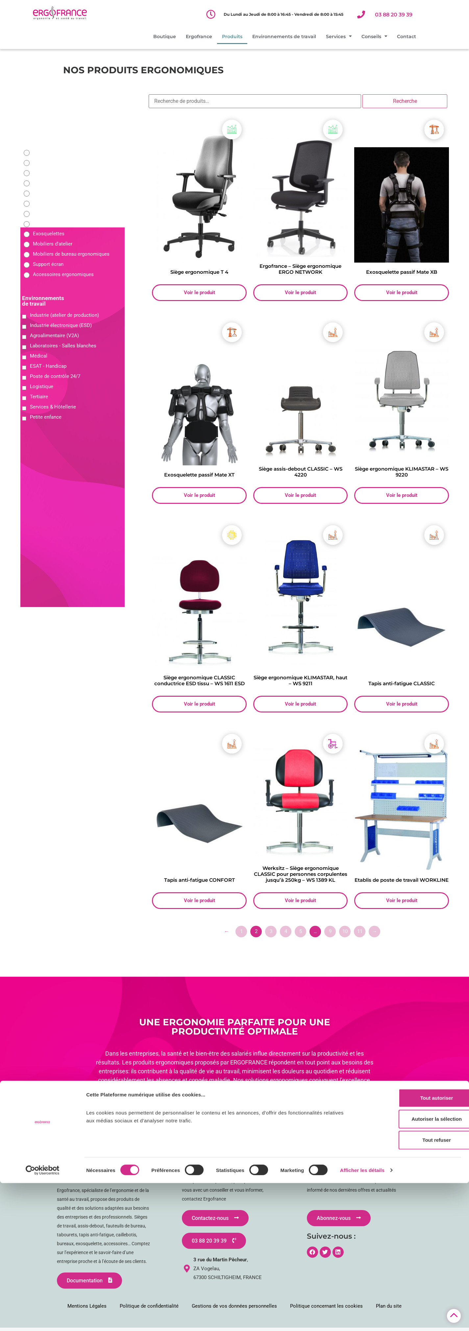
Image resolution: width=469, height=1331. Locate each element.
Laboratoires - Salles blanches (63, 346)
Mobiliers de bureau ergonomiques (71, 254)
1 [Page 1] (241, 934)
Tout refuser (414, 1288)
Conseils (374, 36)
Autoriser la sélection (414, 1267)
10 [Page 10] (345, 934)
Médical (38, 356)
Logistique (41, 386)
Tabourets (44, 203)
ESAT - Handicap (48, 366)
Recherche (405, 101)
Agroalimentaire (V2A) (54, 336)
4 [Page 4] (285, 934)
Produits (232, 36)
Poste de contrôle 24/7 (55, 376)
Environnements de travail (284, 36)
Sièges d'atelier (49, 152)
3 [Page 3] (271, 934)
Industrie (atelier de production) (64, 315)
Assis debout (47, 193)
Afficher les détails (362, 1318)
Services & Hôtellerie (53, 407)
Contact (406, 36)
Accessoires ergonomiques (63, 274)
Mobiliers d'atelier (52, 244)
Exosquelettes (48, 233)
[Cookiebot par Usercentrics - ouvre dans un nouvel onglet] (42, 1318)
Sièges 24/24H (49, 172)
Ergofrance (199, 36)
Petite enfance (46, 417)
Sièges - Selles (49, 182)
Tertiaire (39, 397)
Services (339, 36)
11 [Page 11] (359, 934)
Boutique (164, 36)
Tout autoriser (414, 1246)
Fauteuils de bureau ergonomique (69, 162)
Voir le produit (199, 293)
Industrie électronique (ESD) (61, 325)
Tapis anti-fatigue (52, 213)
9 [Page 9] (330, 934)
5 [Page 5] (300, 934)
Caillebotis (45, 223)
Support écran (48, 264)
